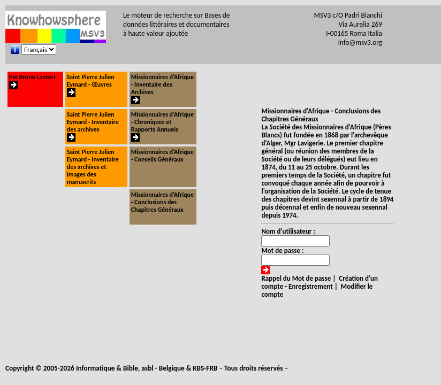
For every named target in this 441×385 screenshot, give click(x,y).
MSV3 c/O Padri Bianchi (348, 15)
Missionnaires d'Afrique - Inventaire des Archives (162, 89)
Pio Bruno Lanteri (32, 82)
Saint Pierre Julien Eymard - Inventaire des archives (93, 127)
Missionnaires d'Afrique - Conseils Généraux (162, 155)
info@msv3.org (360, 42)
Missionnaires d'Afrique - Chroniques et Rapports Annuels (162, 127)
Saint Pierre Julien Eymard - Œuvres (91, 85)
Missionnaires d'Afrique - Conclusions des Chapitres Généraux (162, 202)
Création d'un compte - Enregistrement (319, 282)
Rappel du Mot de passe (296, 278)
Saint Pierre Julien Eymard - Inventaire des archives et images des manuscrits (93, 167)
